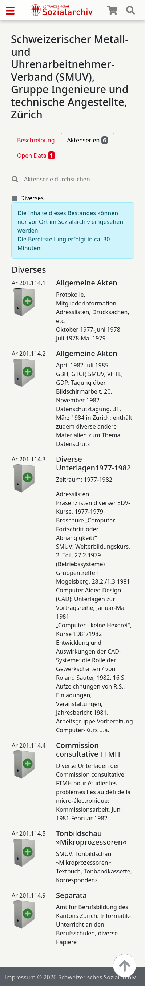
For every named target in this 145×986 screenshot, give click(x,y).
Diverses (32, 198)
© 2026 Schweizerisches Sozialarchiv (86, 977)
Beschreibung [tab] (36, 140)
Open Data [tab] (36, 155)
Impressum (20, 977)
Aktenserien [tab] (87, 140)
